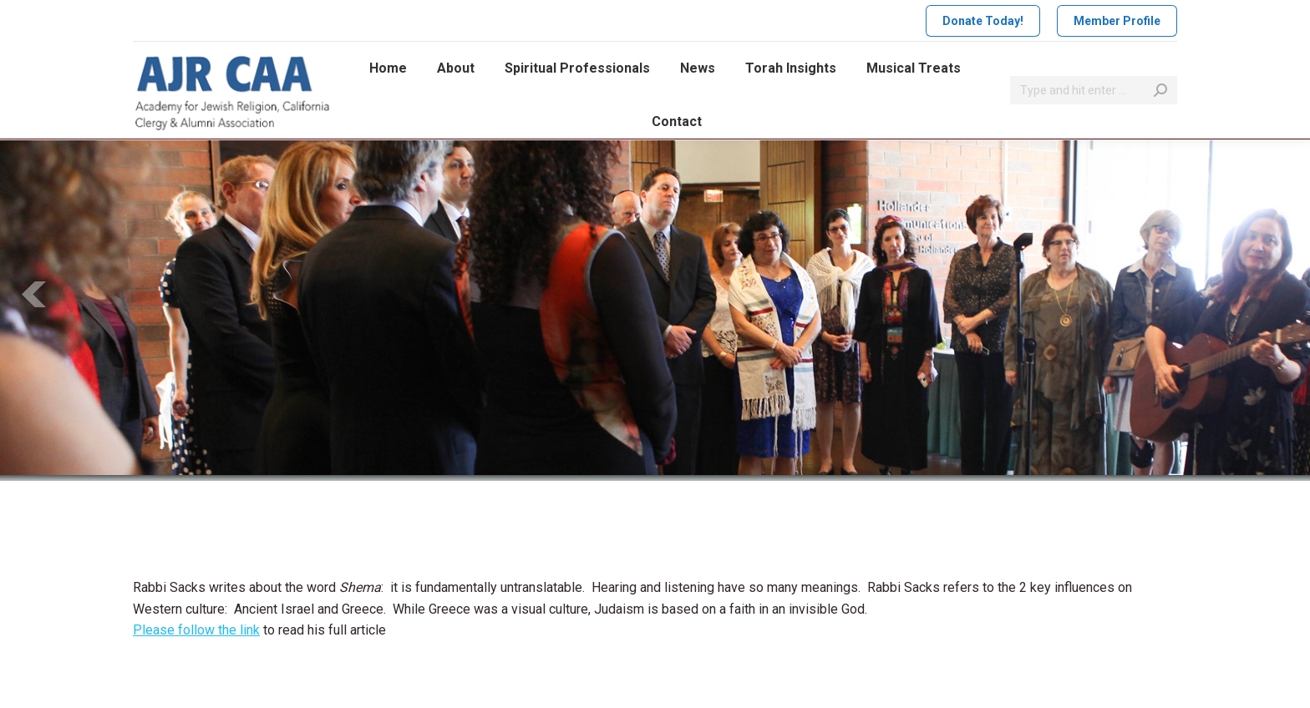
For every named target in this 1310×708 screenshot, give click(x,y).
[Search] (1093, 90)
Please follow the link (196, 630)
